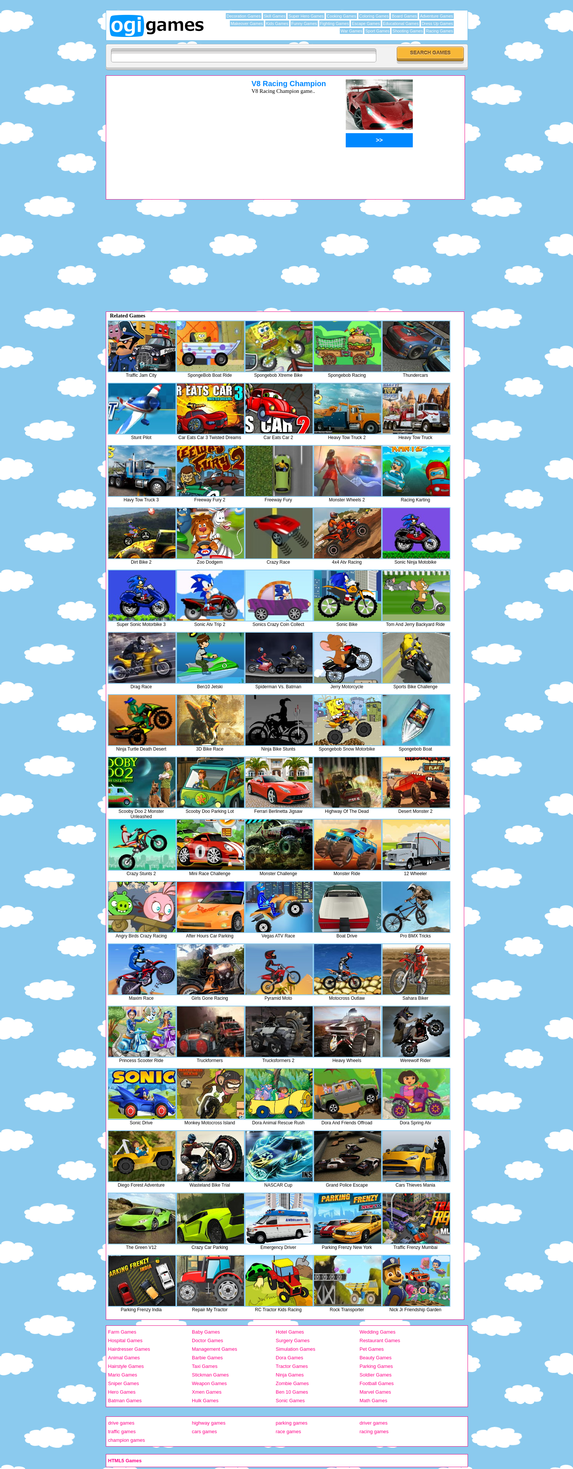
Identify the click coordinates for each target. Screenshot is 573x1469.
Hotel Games (290, 1332)
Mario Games (122, 1375)
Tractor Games (292, 1366)
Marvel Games (375, 1392)
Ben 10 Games (292, 1392)
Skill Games (275, 16)
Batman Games (125, 1400)
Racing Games (439, 31)
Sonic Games (290, 1400)
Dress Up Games (437, 23)
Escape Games (366, 23)
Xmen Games (206, 1392)
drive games (121, 1423)
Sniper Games (123, 1383)
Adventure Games (436, 16)
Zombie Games (292, 1383)
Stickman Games (210, 1375)
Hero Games (122, 1392)
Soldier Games (376, 1375)
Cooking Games (341, 16)
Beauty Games (376, 1357)
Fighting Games (334, 23)
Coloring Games (374, 16)
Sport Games (377, 31)
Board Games (404, 16)
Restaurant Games (380, 1340)
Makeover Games (247, 23)
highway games (208, 1423)
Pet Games (372, 1349)
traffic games (122, 1431)
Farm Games (122, 1332)
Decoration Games (244, 16)
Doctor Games (207, 1340)
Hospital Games (125, 1340)
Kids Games (277, 23)
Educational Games (401, 23)
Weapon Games (209, 1383)
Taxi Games (205, 1366)
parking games (291, 1423)
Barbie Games (207, 1357)
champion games (126, 1440)
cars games (204, 1431)
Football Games (377, 1383)
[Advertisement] (169, 131)
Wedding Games (378, 1332)
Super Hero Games (306, 16)
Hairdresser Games (129, 1349)
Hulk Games (205, 1400)
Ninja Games (290, 1375)
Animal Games (124, 1357)
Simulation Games (295, 1349)
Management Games (214, 1349)
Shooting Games (407, 31)
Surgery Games (293, 1340)
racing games (374, 1431)
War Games (351, 31)
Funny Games (304, 23)
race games (288, 1431)
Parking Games (376, 1366)
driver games (373, 1423)
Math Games (373, 1400)
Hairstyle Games (126, 1366)
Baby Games (206, 1332)
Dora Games (289, 1357)
